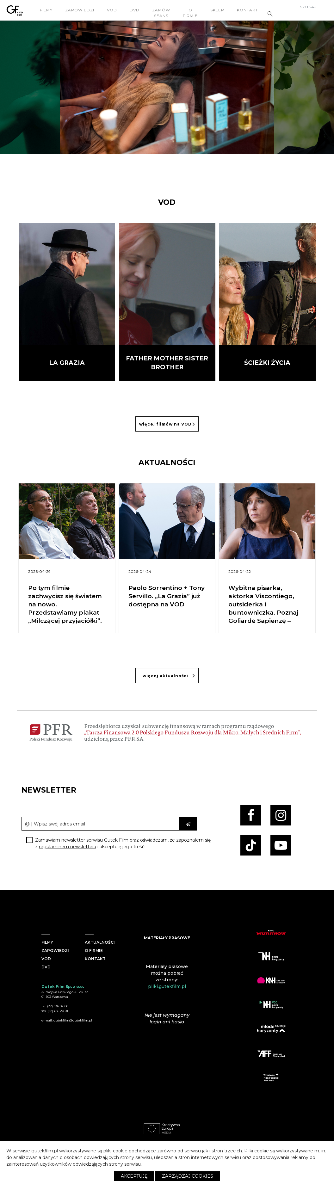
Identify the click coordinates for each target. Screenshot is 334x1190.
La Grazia (67, 362)
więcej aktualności (169, 675)
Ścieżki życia (267, 362)
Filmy (47, 942)
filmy (46, 10)
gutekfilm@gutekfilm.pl (72, 1020)
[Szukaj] (312, 7)
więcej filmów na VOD (167, 424)
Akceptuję (134, 1176)
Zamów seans (162, 13)
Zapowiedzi (80, 10)
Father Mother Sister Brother (167, 363)
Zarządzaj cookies (187, 1176)
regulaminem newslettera (67, 847)
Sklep (218, 10)
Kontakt (248, 10)
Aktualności (100, 942)
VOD (113, 10)
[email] (101, 824)
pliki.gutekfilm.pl (167, 986)
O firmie (190, 13)
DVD (135, 10)
